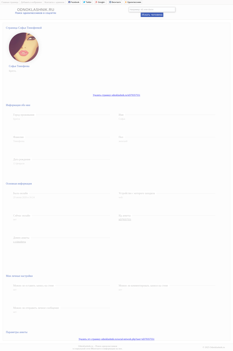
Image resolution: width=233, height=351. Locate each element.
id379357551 (125, 219)
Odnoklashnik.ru (85, 346)
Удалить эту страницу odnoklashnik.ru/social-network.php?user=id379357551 (116, 339)
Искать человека (152, 14)
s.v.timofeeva (19, 242)
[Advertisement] (119, 81)
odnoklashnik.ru (35, 10)
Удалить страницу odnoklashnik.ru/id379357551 (116, 95)
